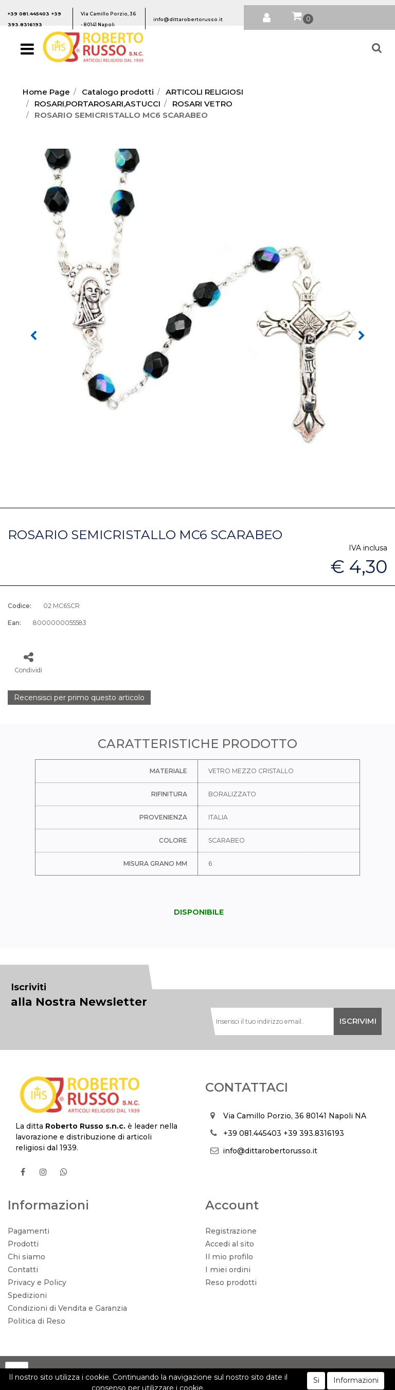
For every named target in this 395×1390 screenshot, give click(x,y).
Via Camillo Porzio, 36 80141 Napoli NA (294, 1115)
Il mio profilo (229, 1256)
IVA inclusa (368, 548)
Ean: (14, 623)
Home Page (46, 92)
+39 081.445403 (252, 1133)
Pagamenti (28, 1231)
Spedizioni (27, 1295)
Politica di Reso (36, 1321)
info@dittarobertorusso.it (270, 1150)
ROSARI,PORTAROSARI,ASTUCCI (97, 104)
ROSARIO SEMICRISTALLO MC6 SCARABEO (121, 115)
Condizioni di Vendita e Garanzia (67, 1308)
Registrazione (231, 1231)
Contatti (23, 1269)
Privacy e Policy (37, 1282)
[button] (267, 15)
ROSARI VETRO (202, 104)
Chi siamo (26, 1256)
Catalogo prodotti (118, 92)
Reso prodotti (231, 1282)
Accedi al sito (229, 1244)
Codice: (19, 606)
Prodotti (23, 1244)
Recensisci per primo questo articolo (79, 697)
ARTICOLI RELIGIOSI (204, 92)
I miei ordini (227, 1269)
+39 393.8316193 (313, 1133)
